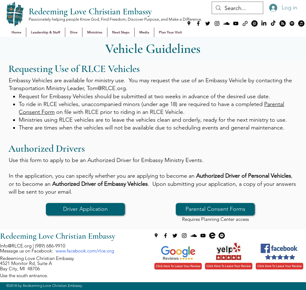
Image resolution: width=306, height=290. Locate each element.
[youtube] (236, 23)
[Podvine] (282, 23)
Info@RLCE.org (16, 246)
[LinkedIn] (264, 23)
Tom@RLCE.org (106, 88)
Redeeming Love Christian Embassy (90, 11)
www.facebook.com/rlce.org (85, 251)
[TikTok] (273, 23)
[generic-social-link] (245, 23)
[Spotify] (292, 23)
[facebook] (198, 23)
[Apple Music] (301, 23)
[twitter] (208, 23)
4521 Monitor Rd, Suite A (26, 263)
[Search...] (237, 8)
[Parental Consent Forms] (215, 209)
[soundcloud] (226, 23)
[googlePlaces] (189, 23)
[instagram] (217, 23)
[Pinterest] (254, 23)
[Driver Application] (85, 209)
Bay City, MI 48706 (20, 269)
